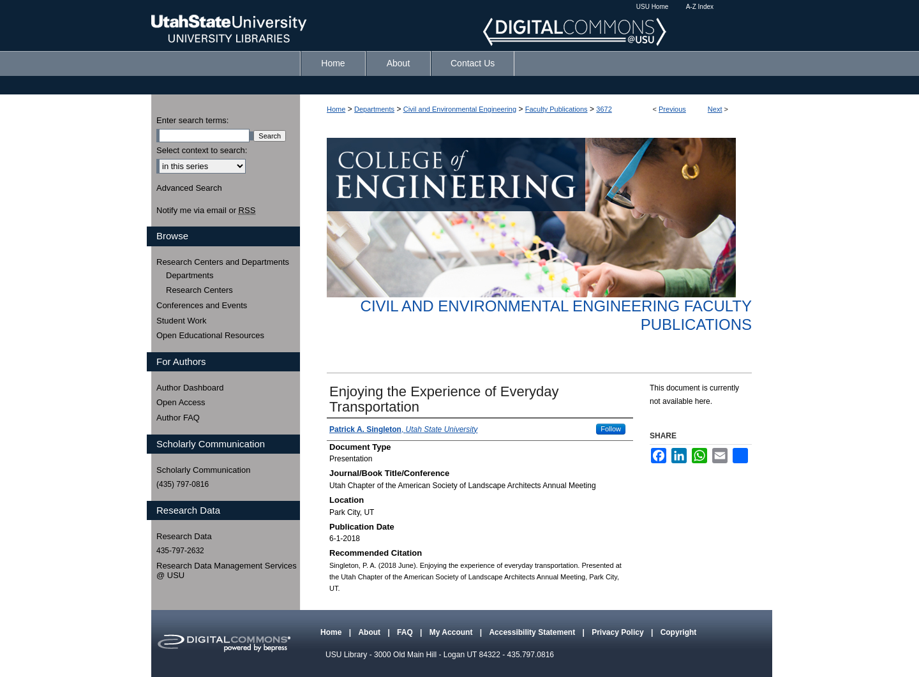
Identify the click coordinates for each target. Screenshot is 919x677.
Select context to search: (201, 150)
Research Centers (199, 290)
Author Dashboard (190, 387)
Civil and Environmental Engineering (459, 109)
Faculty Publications (556, 109)
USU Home (652, 6)
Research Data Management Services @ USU (226, 571)
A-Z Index (700, 6)
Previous (672, 109)
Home (336, 109)
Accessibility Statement (533, 632)
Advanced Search (189, 188)
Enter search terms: (192, 120)
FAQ (406, 632)
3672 (603, 109)
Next (715, 109)
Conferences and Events (201, 305)
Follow (611, 429)
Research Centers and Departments (222, 262)
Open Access (180, 402)
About (370, 632)
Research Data (184, 536)
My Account (452, 632)
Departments (374, 109)
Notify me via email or (205, 210)
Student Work (181, 320)
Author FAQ (178, 417)
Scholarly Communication (203, 470)
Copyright (679, 632)
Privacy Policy (619, 632)
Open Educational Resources (210, 335)
